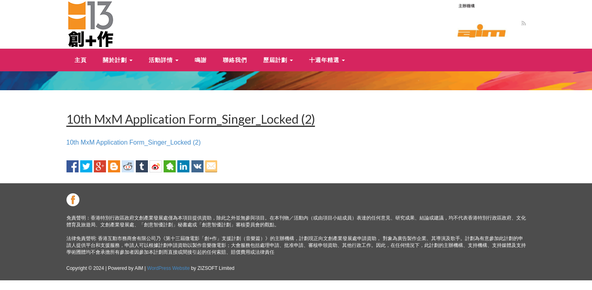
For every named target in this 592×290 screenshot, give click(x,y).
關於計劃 (118, 59)
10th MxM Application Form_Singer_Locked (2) (133, 142)
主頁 (81, 59)
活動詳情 (164, 59)
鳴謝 (201, 59)
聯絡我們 (235, 59)
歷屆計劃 (278, 59)
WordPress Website (168, 268)
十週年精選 (327, 59)
